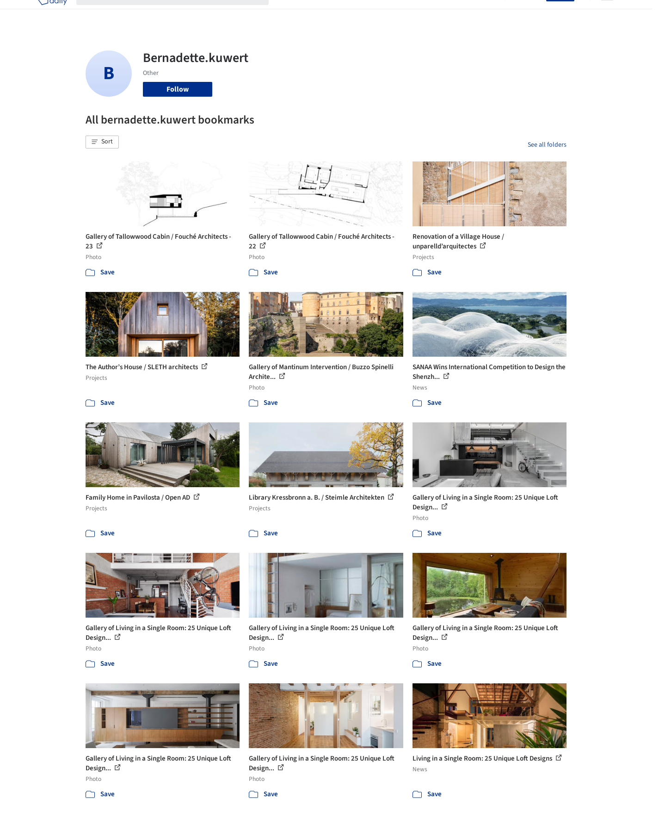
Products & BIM (365, 13)
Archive (484, 13)
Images (322, 13)
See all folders (547, 145)
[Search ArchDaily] (180, 13)
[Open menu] (607, 13)
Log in (531, 13)
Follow (177, 89)
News (456, 13)
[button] (102, 142)
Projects (291, 13)
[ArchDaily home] (52, 13)
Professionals (418, 13)
